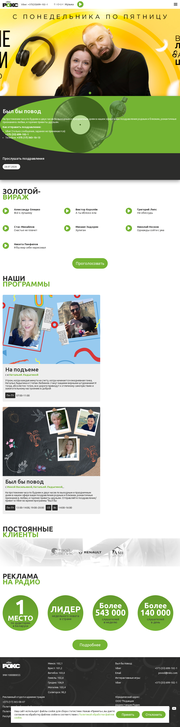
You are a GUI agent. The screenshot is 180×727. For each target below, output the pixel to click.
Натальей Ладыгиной (23, 374)
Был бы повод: (123, 663)
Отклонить (154, 714)
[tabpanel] (90, 52)
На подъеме (22, 369)
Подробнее (90, 645)
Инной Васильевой (19, 486)
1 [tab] (90, 93)
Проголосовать (90, 263)
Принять (128, 714)
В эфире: (59, 4)
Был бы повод (24, 481)
